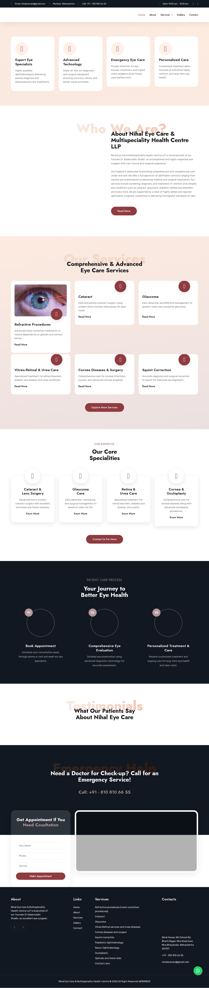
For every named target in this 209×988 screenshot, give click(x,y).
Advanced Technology (72, 62)
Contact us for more (105, 539)
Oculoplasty (101, 953)
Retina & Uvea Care (128, 491)
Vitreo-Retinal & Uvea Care (36, 370)
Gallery (181, 15)
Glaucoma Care (80, 491)
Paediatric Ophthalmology (109, 942)
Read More (124, 211)
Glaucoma (150, 296)
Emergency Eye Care (128, 60)
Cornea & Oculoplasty (176, 491)
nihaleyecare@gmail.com (33, 3)
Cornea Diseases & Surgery (100, 370)
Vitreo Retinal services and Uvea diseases (117, 927)
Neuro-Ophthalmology (107, 948)
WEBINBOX (144, 981)
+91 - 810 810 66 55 (96, 3)
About (152, 15)
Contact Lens (102, 963)
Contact (193, 15)
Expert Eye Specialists (24, 62)
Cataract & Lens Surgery (33, 491)
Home (141, 15)
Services (165, 15)
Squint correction (104, 937)
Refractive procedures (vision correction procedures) (117, 909)
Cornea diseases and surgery (111, 932)
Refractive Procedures (33, 324)
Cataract (85, 296)
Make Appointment (41, 876)
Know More (32, 514)
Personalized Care (174, 60)
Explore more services (105, 407)
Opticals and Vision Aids (108, 958)
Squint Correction (156, 370)
